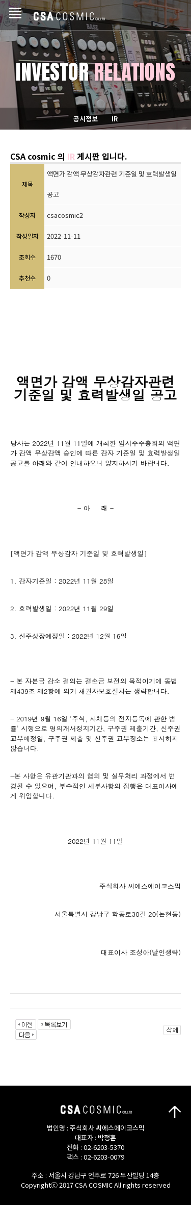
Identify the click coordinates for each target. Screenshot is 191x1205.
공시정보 (85, 118)
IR (115, 118)
